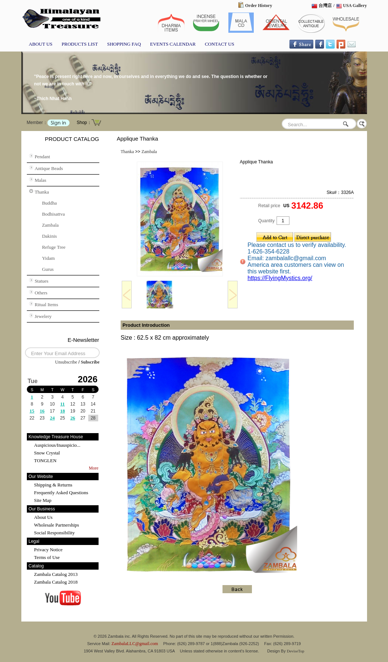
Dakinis (49, 236)
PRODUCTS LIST (80, 44)
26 (72, 418)
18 (62, 411)
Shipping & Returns (53, 485)
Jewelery (43, 316)
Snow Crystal (47, 453)
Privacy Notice (48, 549)
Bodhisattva (53, 214)
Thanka (42, 192)
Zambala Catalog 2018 (56, 582)
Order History (258, 5)
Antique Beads (49, 168)
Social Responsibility (54, 532)
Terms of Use (47, 557)
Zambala (50, 225)
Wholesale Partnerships (56, 525)
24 (52, 418)
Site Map (42, 500)
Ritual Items (46, 304)
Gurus (48, 269)
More (94, 468)
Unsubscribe (66, 362)
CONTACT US (219, 44)
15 (31, 411)
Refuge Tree (53, 247)
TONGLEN (45, 460)
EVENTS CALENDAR (173, 44)
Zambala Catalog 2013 (56, 574)
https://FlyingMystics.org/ (280, 278)
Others (41, 292)
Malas (40, 180)
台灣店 (325, 5)
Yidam (48, 258)
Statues (42, 281)
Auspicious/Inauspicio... (57, 445)
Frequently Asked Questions (61, 492)
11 (62, 404)
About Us (43, 517)
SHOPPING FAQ (124, 44)
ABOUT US (40, 44)
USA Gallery (355, 5)
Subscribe (90, 362)
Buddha (49, 203)
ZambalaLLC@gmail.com (134, 643)
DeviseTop (296, 651)
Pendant (42, 156)
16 (42, 411)
